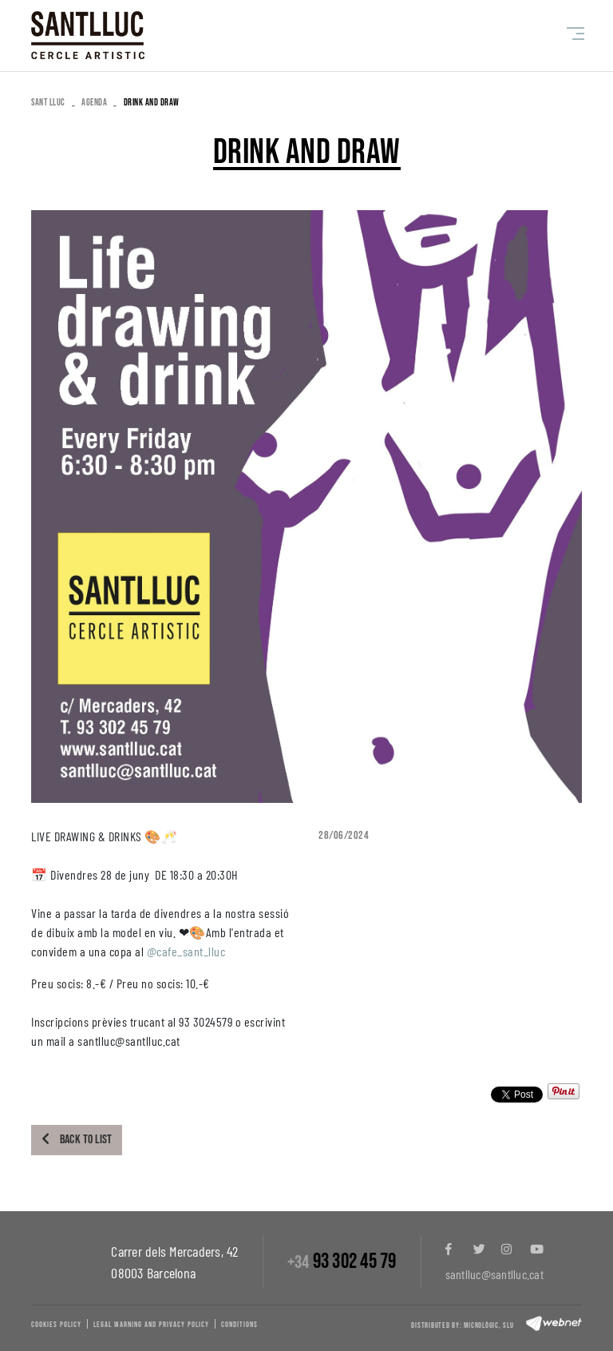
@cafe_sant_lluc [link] (186, 951)
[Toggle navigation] (572, 33)
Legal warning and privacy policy (151, 1324)
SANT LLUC (48, 103)
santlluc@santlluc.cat (494, 1273)
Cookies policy (56, 1324)
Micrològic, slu (488, 1325)
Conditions (239, 1324)
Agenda (94, 103)
